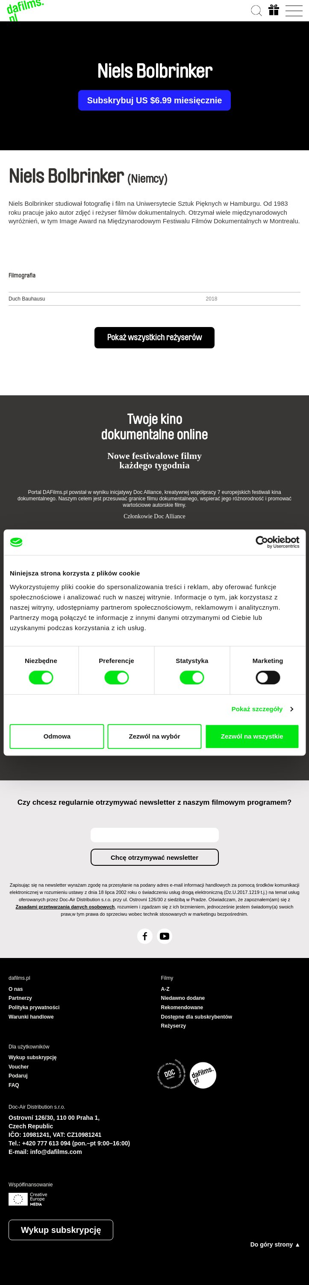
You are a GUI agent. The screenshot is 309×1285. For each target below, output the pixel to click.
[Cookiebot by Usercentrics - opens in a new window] (261, 542)
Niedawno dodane (183, 998)
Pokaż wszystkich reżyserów (154, 337)
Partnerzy (20, 998)
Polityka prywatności (34, 1007)
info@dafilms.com (56, 1151)
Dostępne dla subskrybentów (196, 1017)
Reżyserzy (173, 1026)
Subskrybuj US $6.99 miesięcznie (154, 100)
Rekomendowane (182, 1007)
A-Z (165, 989)
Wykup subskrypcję (61, 1230)
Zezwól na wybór (154, 736)
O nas (16, 989)
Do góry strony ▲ (275, 1244)
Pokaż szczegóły (257, 709)
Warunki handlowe (31, 1017)
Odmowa (57, 736)
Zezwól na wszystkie (252, 736)
